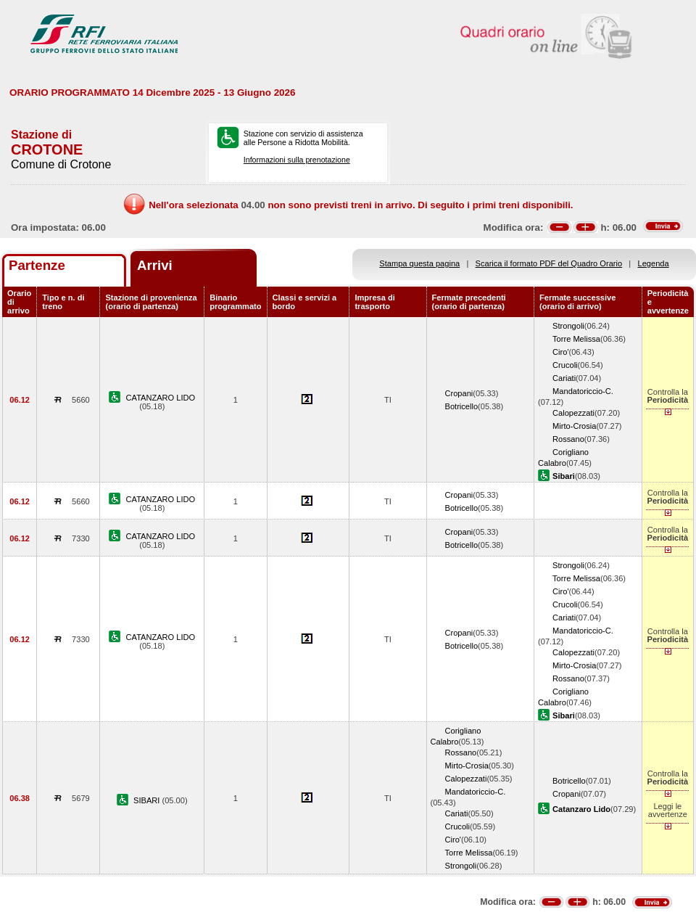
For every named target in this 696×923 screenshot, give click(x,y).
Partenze (37, 265)
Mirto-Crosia (574, 426)
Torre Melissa (576, 339)
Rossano (568, 439)
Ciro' (560, 352)
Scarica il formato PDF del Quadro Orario (549, 263)
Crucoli (564, 365)
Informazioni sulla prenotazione (297, 159)
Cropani (459, 393)
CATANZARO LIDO (161, 397)
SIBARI (147, 800)
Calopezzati (573, 413)
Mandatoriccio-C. (582, 391)
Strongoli (568, 325)
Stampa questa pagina (419, 263)
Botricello (461, 406)
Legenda (653, 263)
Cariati (564, 378)
